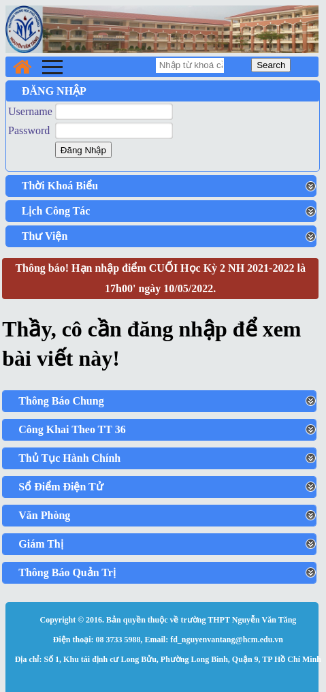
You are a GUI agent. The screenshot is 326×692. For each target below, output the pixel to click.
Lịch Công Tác (56, 211)
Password (29, 130)
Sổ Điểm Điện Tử (60, 486)
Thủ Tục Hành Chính (69, 458)
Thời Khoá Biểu (60, 185)
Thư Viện (45, 236)
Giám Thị (40, 544)
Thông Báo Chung (60, 401)
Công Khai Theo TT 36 (71, 429)
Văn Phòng (44, 515)
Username (30, 111)
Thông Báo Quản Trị (67, 572)
